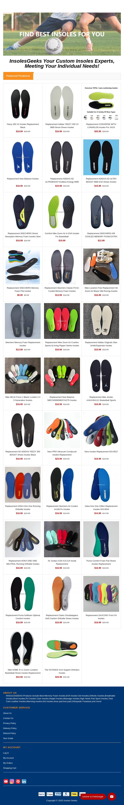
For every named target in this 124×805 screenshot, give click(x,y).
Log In (6, 753)
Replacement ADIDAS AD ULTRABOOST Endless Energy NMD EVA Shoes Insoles (62, 182)
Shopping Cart (9, 768)
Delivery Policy (10, 728)
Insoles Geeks (70, 800)
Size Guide (8, 738)
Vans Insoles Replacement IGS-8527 (101, 451)
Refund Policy (9, 733)
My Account (8, 758)
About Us (7, 713)
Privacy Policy (9, 723)
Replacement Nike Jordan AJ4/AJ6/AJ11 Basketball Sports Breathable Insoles (101, 400)
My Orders (8, 763)
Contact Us (8, 718)
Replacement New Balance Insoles (23, 179)
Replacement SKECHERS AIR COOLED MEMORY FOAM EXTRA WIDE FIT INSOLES (101, 236)
